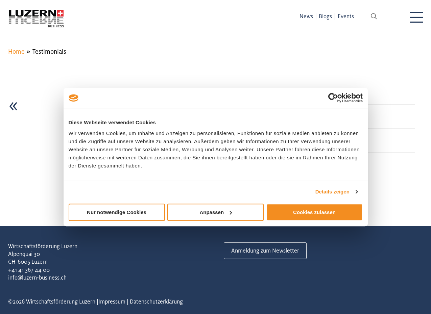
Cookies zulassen (314, 212)
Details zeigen (332, 191)
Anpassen (215, 212)
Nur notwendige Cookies (116, 212)
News (306, 16)
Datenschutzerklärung (156, 301)
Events (346, 16)
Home (16, 51)
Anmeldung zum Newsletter (265, 250)
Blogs (325, 16)
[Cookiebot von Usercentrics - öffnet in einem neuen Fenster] (333, 98)
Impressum (111, 301)
